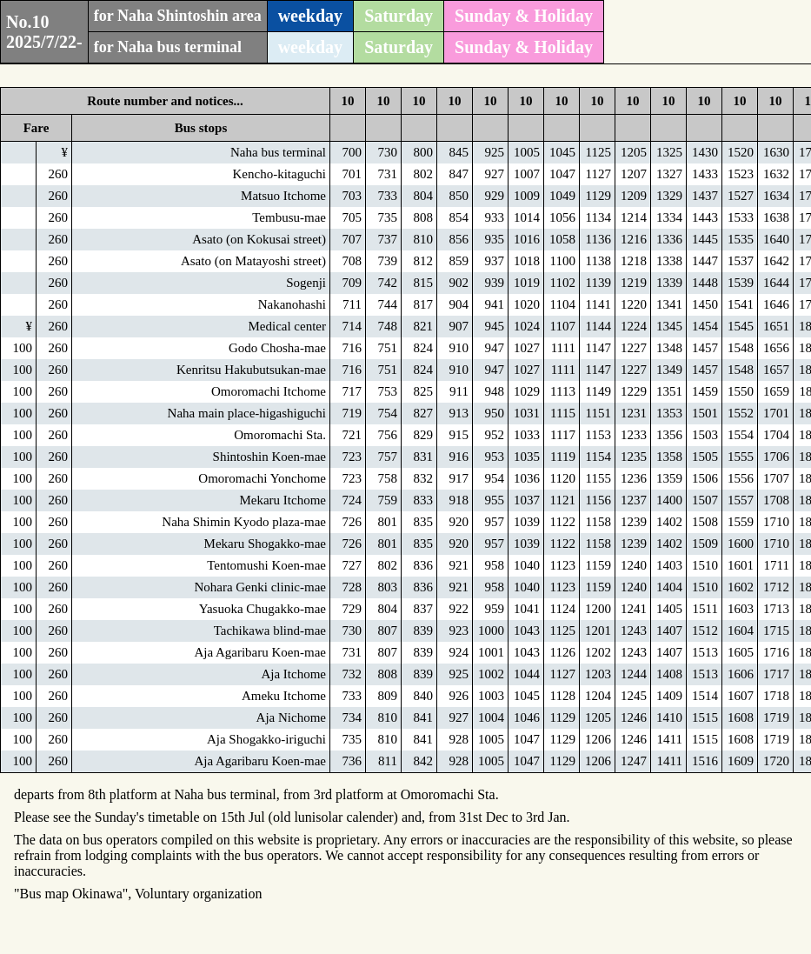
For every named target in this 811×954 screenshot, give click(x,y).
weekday (310, 15)
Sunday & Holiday (524, 15)
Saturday (398, 15)
